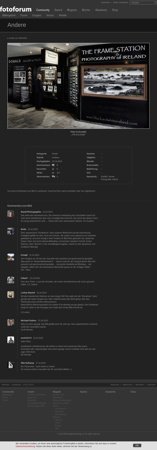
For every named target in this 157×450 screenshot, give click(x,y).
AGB (56, 428)
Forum (23, 15)
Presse (57, 423)
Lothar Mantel (28, 292)
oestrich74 (26, 337)
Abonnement (58, 397)
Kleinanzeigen (60, 414)
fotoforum (56, 417)
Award (58, 10)
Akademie (101, 10)
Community (43, 10)
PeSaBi (24, 254)
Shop (115, 10)
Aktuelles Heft (58, 394)
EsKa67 (24, 278)
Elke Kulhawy (27, 362)
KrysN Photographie (31, 211)
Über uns (58, 420)
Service (50, 15)
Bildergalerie (9, 15)
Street (55, 153)
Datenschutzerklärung (25, 446)
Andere (55, 157)
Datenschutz (127, 384)
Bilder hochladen (120, 2)
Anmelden (105, 2)
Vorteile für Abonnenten (62, 400)
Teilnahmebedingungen (37, 403)
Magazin (72, 10)
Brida (23, 229)
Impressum (115, 384)
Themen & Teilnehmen (36, 394)
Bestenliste (32, 400)
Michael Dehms (28, 320)
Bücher (86, 10)
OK (137, 445)
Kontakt (58, 425)
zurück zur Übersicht (18, 38)
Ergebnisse (32, 397)
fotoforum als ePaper (61, 403)
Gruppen (36, 15)
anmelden (71, 191)
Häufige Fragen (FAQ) (36, 406)
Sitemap (150, 384)
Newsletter (140, 384)
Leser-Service (60, 408)
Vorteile (63, 15)
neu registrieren (88, 191)
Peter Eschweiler (78, 131)
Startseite (5, 384)
